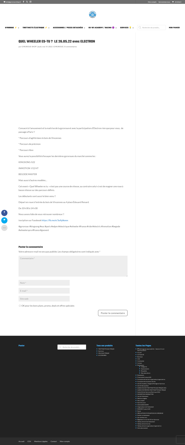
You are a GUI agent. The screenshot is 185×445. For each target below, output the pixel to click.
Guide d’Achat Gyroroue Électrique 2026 (148, 385)
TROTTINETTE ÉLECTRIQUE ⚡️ (35, 28)
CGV (138, 352)
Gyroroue (101, 344)
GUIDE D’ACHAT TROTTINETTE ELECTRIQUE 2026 (151, 381)
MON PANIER (174, 28)
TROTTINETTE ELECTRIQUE (106, 342)
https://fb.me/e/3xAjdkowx (54, 213)
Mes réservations (145, 366)
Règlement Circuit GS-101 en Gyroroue (148, 412)
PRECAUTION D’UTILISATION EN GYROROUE (150, 406)
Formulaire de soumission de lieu (146, 374)
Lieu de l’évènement (142, 389)
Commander (140, 354)
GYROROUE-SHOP (29, 46)
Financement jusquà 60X (144, 370)
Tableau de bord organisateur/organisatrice (149, 419)
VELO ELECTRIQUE (103, 346)
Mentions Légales (142, 391)
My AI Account (141, 396)
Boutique (140, 350)
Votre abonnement (142, 421)
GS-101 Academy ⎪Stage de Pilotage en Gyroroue (151, 377)
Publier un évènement (143, 408)
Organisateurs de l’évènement (145, 400)
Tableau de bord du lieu (143, 417)
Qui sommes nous (164, 2)
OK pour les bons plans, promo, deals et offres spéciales (46, 298)
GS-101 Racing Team (143, 379)
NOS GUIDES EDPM (143, 398)
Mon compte (152, 2)
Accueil (139, 345)
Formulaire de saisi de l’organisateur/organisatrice (151, 372)
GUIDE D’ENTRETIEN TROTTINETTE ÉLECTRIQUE (151, 383)
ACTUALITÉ (140, 348)
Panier (139, 404)
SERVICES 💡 (126, 28)
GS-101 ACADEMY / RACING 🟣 (102, 28)
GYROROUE (58, 46)
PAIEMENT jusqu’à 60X (143, 402)
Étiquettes (144, 364)
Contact (139, 356)
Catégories (144, 360)
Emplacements (145, 362)
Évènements (140, 358)
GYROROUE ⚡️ (11, 28)
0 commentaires (70, 46)
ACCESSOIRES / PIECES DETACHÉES (68, 28)
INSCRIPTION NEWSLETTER (145, 387)
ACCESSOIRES (102, 348)
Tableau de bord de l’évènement (146, 415)
